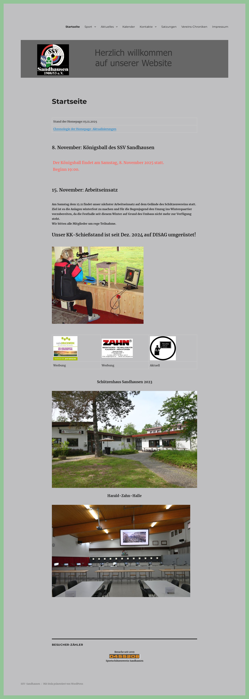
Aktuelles (107, 26)
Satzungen (169, 26)
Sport (88, 26)
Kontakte (146, 26)
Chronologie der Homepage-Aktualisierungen (84, 129)
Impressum (220, 26)
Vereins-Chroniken (194, 26)
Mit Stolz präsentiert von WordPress (63, 683)
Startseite (73, 26)
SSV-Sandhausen (30, 683)
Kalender (128, 26)
